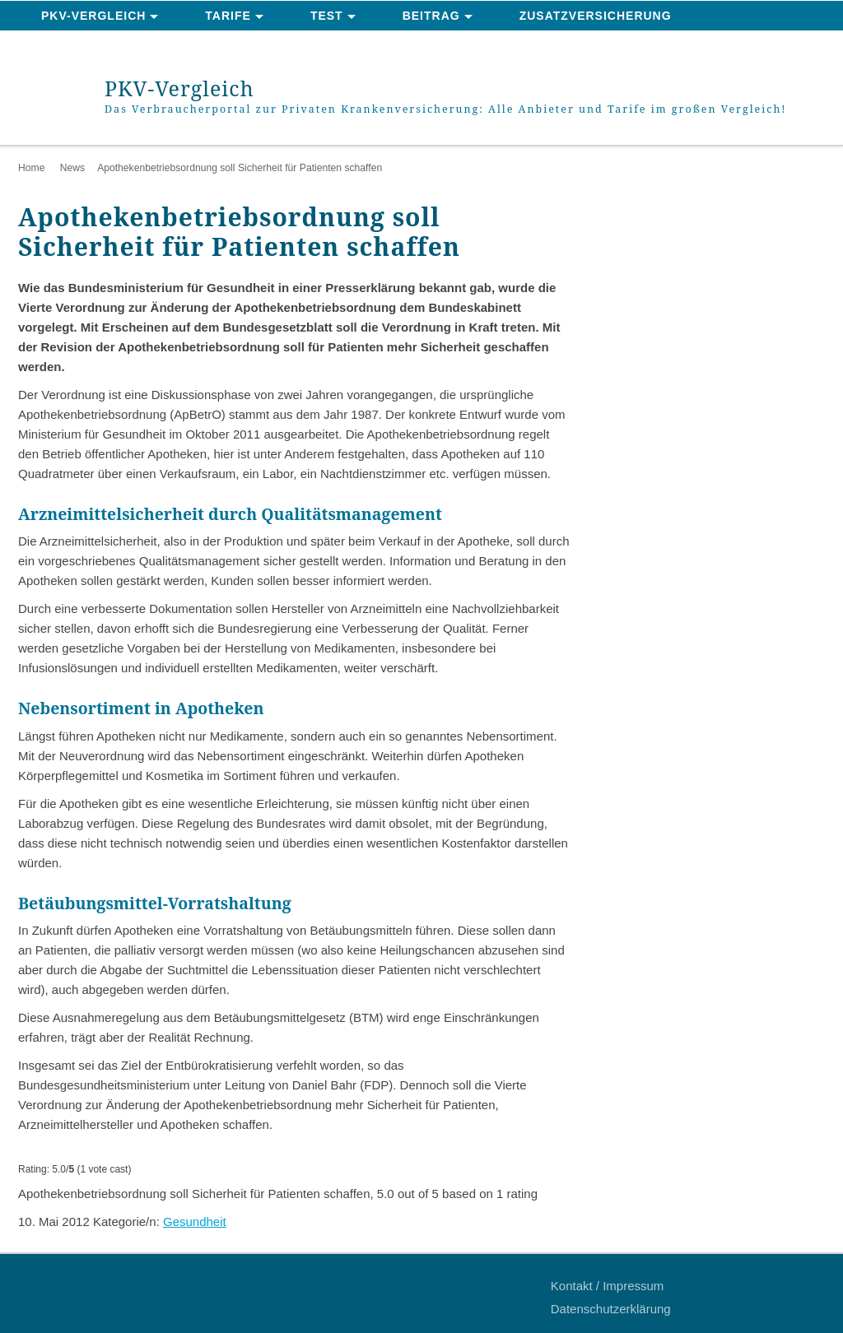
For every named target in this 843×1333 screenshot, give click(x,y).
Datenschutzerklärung (611, 1309)
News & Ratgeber (103, 46)
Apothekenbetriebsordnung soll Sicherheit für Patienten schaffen (239, 168)
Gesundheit (194, 1221)
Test (326, 15)
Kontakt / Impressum (607, 1286)
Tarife (228, 15)
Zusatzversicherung (595, 15)
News (72, 168)
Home (31, 168)
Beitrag (431, 15)
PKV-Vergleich (93, 15)
